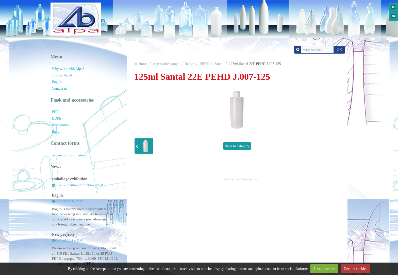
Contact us (59, 88)
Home (143, 64)
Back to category (237, 146)
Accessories (60, 125)
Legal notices (231, 179)
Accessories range (166, 64)
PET (55, 112)
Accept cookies (324, 269)
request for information (69, 155)
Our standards (62, 75)
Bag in (57, 195)
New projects (63, 234)
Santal (218, 64)
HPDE (204, 64)
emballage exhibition (69, 179)
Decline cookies (355, 269)
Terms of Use (249, 179)
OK (339, 50)
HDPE (56, 118)
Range (56, 132)
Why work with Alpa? (68, 69)
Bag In (57, 82)
